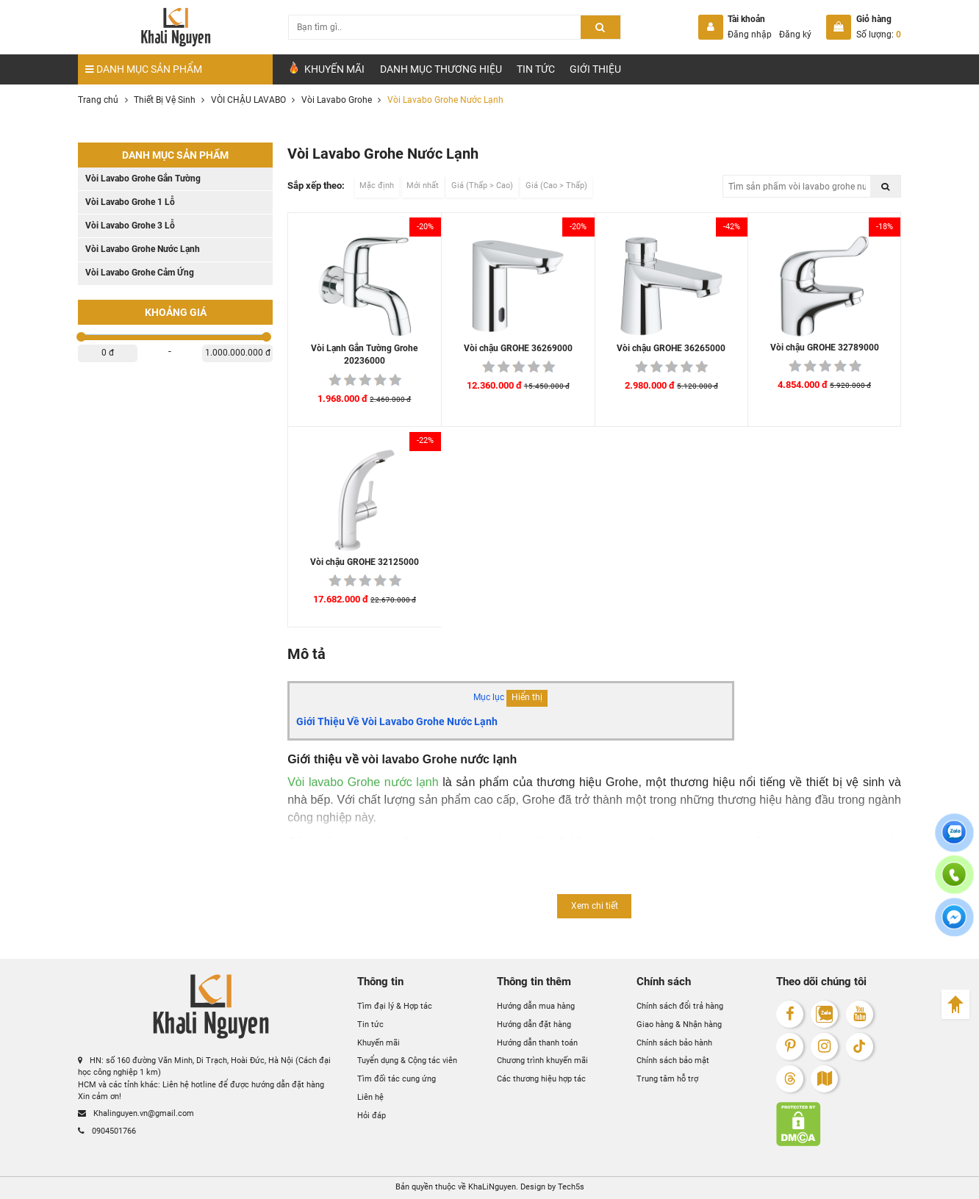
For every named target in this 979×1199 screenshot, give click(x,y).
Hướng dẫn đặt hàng (534, 1024)
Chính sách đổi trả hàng (679, 1006)
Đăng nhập (750, 34)
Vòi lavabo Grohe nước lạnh (363, 782)
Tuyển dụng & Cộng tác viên (407, 1060)
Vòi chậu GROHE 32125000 (364, 562)
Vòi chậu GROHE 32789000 (824, 347)
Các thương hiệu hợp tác (541, 1079)
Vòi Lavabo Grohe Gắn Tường (143, 178)
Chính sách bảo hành (674, 1043)
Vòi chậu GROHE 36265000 (671, 348)
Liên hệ (370, 1097)
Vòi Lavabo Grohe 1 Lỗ (130, 202)
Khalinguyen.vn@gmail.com (136, 1113)
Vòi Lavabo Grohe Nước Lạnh (142, 249)
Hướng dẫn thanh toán (537, 1043)
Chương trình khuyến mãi (542, 1060)
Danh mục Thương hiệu (441, 69)
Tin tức (536, 69)
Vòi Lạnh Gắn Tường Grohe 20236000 (364, 355)
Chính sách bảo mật (672, 1060)
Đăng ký (795, 34)
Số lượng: (878, 34)
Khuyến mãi (378, 1043)
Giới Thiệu (595, 69)
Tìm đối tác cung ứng (396, 1079)
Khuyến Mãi (326, 68)
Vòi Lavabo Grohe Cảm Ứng (139, 272)
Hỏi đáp (371, 1115)
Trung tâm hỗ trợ (667, 1079)
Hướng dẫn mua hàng (536, 1006)
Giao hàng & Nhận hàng (679, 1024)
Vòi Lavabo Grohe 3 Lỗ (130, 225)
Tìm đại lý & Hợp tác (394, 1006)
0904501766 (107, 1131)
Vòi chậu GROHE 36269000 (518, 348)
